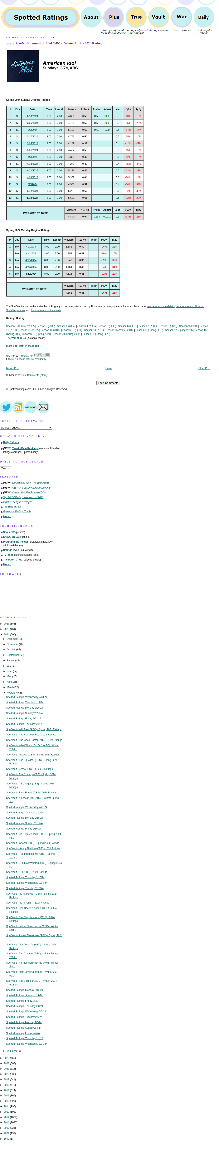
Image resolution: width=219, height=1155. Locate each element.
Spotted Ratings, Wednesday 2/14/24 (26, 882)
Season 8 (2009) (168, 326)
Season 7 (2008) (147, 326)
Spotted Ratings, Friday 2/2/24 (23, 1033)
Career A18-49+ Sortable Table (29, 492)
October (11, 649)
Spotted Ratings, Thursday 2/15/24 (25, 877)
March (10, 687)
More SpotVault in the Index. (22, 345)
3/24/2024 (32, 143)
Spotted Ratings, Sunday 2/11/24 (24, 995)
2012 (7, 1117)
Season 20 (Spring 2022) (67, 334)
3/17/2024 (32, 136)
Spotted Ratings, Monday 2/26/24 (24, 707)
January (11, 1050)
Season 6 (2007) (127, 326)
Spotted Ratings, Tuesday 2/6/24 (24, 1016)
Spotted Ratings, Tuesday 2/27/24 (25, 702)
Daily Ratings (11, 442)
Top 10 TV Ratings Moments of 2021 (23, 497)
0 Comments (26, 356)
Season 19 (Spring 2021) (37, 334)
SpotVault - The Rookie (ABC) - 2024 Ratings (31, 734)
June (10, 671)
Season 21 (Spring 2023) (96, 334)
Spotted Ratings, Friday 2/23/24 (23, 718)
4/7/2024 (32, 157)
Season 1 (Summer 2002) (20, 326)
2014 (7, 1106)
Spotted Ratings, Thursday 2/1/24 (24, 1038)
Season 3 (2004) (66, 326)
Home (109, 368)
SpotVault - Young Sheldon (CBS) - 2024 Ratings (33, 848)
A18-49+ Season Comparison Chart (32, 487)
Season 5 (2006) (107, 326)
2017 (7, 1090)
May (9, 676)
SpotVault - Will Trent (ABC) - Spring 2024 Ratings (34, 729)
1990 (7, 1138)
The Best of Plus (12, 506)
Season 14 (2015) (94, 330)
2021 (7, 1068)
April (10, 681)
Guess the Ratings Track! (17, 511)
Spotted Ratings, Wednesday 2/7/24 (26, 1011)
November (13, 644)
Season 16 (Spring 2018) (149, 330)
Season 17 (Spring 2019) (179, 330)
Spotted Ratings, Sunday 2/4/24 (23, 1027)
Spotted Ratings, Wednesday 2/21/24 (26, 807)
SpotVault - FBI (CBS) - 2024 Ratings (26, 872)
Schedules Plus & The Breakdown (31, 482)
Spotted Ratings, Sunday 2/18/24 (24, 823)
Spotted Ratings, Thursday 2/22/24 (25, 724)
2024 (7, 634)
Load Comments (108, 383)
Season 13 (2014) (72, 330)
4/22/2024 (30, 267)
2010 (7, 1127)
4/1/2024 (31, 246)
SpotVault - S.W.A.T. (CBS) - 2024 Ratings (29, 769)
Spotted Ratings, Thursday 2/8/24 (24, 1006)
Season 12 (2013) (50, 330)
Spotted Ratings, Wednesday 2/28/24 (26, 697)
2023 (7, 1058)
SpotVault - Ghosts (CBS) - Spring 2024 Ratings (32, 843)
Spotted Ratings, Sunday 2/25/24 (24, 713)
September (13, 655)
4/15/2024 (30, 260)
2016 (7, 1095)
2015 (7, 1101)
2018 (7, 1084)
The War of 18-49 (16, 338)
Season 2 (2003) (46, 326)
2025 (7, 629)
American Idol (22, 359)
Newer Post (12, 368)
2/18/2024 (32, 116)
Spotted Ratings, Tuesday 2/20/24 (25, 812)
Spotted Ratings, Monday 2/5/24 (24, 1022)
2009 (7, 1133)
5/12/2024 (32, 191)
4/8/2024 (31, 253)
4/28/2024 (32, 177)
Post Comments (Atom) (34, 375)
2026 (7, 623)
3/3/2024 (32, 129)
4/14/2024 (32, 163)
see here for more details (161, 306)
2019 (7, 1079)
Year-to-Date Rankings (25, 448)
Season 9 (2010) (188, 326)
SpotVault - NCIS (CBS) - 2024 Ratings (27, 902)
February (12, 692)
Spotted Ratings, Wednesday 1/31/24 (26, 1043)
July (9, 665)
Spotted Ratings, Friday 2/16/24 (23, 828)
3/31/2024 (32, 150)
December (13, 638)
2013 (7, 1111)
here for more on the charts (46, 310)
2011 (7, 1122)
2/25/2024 (32, 123)
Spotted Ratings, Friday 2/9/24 (23, 1000)
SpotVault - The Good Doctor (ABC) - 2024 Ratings (34, 740)
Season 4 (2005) (86, 326)
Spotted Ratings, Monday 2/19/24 (24, 817)
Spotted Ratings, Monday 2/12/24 (24, 990)
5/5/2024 (32, 184)
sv (32, 359)
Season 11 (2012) (29, 330)
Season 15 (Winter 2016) (119, 330)
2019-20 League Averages (17, 502)
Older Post (204, 368)
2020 (7, 1074)
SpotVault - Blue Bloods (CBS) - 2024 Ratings (31, 792)
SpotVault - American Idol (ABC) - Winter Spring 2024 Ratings (59, 43)
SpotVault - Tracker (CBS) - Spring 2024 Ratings (32, 754)
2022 (7, 1063)
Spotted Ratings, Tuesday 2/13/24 (25, 888)
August (11, 660)
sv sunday (40, 359)
